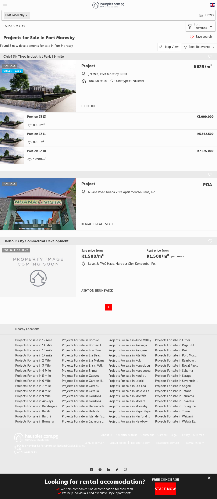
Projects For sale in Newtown (128, 421)
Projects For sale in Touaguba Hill (178, 406)
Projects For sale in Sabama (174, 370)
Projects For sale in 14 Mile (33, 345)
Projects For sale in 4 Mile (33, 370)
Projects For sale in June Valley (129, 340)
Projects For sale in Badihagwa (36, 406)
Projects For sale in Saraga (173, 375)
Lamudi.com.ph (94, 442)
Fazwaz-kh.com (194, 442)
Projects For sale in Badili (32, 411)
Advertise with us (126, 435)
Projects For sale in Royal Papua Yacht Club (184, 365)
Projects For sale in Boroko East (84, 345)
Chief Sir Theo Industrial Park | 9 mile (33, 56)
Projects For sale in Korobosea (129, 370)
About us (106, 435)
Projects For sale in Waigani (174, 416)
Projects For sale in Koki (125, 360)
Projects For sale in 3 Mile (33, 365)
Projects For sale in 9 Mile (33, 396)
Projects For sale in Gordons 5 (82, 401)
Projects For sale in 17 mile (33, 355)
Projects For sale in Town (172, 411)
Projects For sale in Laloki (125, 381)
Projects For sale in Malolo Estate (131, 391)
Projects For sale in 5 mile (33, 375)
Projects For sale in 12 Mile (33, 340)
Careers (162, 435)
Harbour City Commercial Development (35, 241)
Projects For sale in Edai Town (82, 350)
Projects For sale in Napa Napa (129, 411)
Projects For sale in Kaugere (127, 350)
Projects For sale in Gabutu (80, 375)
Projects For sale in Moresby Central (133, 406)
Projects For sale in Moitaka (127, 396)
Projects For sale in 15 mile (33, 350)
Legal (174, 435)
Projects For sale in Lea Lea (127, 386)
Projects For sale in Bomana (34, 421)
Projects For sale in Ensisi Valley (83, 365)
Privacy (185, 435)
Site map (198, 435)
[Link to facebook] (91, 469)
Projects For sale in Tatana (173, 391)
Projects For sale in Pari (171, 350)
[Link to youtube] (100, 469)
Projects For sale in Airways (34, 401)
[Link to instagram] (125, 469)
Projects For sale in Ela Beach (82, 355)
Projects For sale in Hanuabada (83, 406)
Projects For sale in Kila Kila (127, 355)
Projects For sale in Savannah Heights (180, 381)
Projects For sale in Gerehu (80, 386)
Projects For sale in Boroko (80, 340)
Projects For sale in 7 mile (33, 386)
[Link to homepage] (108, 5)
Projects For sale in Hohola (80, 411)
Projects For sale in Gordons (81, 396)
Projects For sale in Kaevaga (127, 345)
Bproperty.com (140, 442)
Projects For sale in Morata (126, 401)
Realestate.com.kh (167, 442)
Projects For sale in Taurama (174, 396)
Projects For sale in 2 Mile (33, 360)
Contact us (147, 435)
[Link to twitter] (117, 469)
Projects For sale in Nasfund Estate (132, 416)
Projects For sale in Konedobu (129, 365)
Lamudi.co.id (118, 442)
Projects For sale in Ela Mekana (83, 360)
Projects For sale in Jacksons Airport (87, 421)
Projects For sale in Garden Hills (84, 381)
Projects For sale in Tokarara (174, 401)
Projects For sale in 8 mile (33, 391)
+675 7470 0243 (27, 452)
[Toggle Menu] (5, 5)
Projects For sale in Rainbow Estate (179, 360)
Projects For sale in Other (172, 340)
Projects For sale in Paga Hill (174, 345)
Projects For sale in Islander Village (86, 416)
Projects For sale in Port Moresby (177, 355)
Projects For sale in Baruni (33, 416)
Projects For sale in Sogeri (173, 386)
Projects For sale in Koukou (127, 375)
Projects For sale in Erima (79, 370)
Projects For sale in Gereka (80, 391)
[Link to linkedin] (108, 469)
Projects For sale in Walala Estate (177, 421)
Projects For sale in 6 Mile (33, 381)
